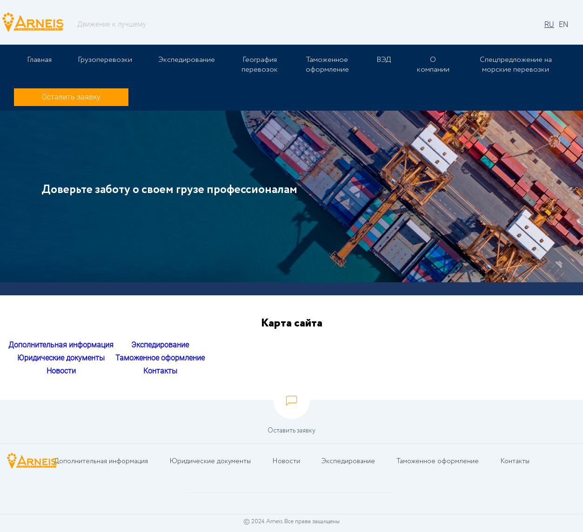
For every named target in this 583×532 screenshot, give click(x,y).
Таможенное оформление (327, 64)
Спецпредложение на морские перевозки (516, 64)
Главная (39, 59)
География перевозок (259, 64)
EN (563, 24)
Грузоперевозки (105, 59)
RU (549, 24)
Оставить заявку (71, 97)
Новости (61, 370)
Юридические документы (61, 357)
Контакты (160, 370)
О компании (433, 64)
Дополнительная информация (61, 344)
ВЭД (383, 59)
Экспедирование (186, 59)
